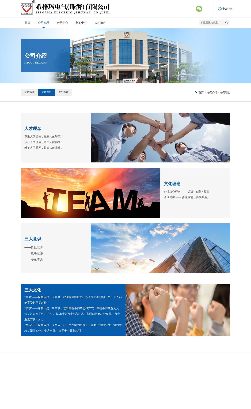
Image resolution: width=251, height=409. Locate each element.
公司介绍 (212, 92)
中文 (224, 8)
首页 (201, 92)
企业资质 (64, 92)
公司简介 (29, 92)
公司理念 (46, 92)
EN (230, 8)
